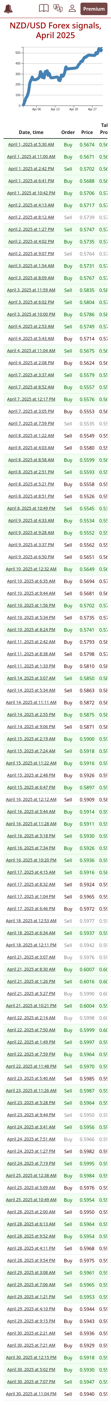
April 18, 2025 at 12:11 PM (31, 945)
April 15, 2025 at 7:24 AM (31, 751)
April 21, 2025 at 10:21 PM (31, 1005)
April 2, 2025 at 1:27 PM (31, 229)
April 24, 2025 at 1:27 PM (31, 1151)
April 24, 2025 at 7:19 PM (31, 1163)
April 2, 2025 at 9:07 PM (31, 253)
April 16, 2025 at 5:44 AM (31, 811)
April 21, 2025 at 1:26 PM (31, 981)
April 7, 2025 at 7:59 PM (31, 423)
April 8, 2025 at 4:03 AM (31, 447)
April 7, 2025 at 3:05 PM (31, 411)
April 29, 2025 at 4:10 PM (31, 1309)
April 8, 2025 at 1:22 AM (31, 435)
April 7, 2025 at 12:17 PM (31, 399)
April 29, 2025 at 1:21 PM (31, 1296)
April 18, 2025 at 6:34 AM (31, 932)
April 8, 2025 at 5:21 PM (31, 484)
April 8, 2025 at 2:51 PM (31, 472)
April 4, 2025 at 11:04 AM (31, 350)
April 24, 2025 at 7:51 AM (31, 1139)
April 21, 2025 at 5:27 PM (31, 993)
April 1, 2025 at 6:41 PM (31, 180)
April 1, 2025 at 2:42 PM (31, 168)
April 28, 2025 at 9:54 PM (31, 1260)
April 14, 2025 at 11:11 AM (31, 702)
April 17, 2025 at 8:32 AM (31, 884)
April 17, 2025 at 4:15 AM (31, 872)
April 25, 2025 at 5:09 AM (31, 1187)
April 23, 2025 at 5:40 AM (31, 1078)
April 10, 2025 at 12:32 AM (31, 569)
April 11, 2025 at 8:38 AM (31, 653)
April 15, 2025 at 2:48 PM (31, 775)
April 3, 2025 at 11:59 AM (31, 290)
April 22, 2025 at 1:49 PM (31, 1042)
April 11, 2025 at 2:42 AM (31, 641)
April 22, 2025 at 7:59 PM (31, 1054)
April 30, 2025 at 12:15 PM (31, 1357)
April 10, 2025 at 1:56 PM (31, 605)
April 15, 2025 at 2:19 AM (31, 738)
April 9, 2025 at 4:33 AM (31, 520)
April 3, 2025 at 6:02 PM (31, 302)
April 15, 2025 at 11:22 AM (31, 763)
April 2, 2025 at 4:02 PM (31, 241)
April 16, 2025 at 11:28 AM (31, 823)
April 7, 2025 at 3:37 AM (31, 375)
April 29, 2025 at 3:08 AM (31, 1272)
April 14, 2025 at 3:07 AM (31, 678)
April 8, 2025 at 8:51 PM (31, 496)
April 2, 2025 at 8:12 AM (31, 217)
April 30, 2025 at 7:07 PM (31, 1381)
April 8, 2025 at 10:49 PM (31, 508)
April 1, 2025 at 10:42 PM (31, 193)
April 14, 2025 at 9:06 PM (31, 726)
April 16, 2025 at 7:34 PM (31, 848)
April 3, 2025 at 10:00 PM (31, 314)
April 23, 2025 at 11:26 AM (31, 1090)
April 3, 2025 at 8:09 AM (31, 277)
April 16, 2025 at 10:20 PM (31, 860)
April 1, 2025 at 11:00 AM (31, 156)
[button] (44, 9)
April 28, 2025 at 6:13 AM (31, 1224)
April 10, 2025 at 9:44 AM (31, 593)
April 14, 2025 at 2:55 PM (31, 714)
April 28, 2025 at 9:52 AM (31, 1236)
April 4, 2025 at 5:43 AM (31, 338)
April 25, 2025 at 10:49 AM (31, 1199)
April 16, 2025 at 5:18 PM (31, 835)
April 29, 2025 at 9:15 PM (31, 1321)
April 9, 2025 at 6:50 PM (31, 556)
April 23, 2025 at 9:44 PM (31, 1114)
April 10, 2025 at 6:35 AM (31, 581)
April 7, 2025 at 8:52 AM (31, 387)
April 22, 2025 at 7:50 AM (31, 1030)
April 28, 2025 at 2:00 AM (31, 1211)
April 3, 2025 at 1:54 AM (31, 265)
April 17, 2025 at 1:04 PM (31, 896)
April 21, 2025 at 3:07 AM (31, 957)
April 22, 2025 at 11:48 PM (31, 1066)
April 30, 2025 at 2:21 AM (31, 1333)
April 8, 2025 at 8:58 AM (31, 459)
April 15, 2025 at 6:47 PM (31, 787)
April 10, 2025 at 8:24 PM (31, 629)
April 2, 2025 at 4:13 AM (31, 205)
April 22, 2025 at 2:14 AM (31, 1017)
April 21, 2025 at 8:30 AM (31, 969)
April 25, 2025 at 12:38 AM (31, 1175)
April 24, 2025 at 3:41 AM (31, 1127)
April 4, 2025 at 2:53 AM (31, 326)
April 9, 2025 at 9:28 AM (31, 532)
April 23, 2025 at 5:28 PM (31, 1102)
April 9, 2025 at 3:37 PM (31, 544)
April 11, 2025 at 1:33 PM (31, 666)
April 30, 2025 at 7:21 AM (31, 1345)
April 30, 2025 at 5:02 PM (31, 1369)
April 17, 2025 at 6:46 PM (31, 908)
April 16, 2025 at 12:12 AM (31, 799)
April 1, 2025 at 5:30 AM (31, 144)
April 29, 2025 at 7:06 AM (31, 1284)
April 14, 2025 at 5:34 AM (31, 690)
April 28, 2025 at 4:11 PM (31, 1248)
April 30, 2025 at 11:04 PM (31, 1393)
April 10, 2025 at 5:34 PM (31, 617)
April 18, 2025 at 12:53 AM (31, 920)
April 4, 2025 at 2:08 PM (31, 362)
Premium (94, 9)
